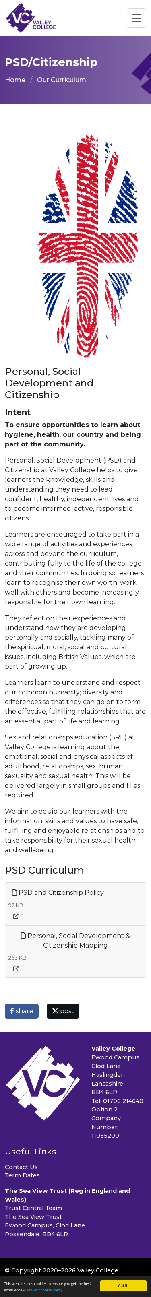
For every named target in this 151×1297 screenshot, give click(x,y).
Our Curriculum (61, 80)
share (21, 1011)
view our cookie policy (43, 1290)
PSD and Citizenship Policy (58, 892)
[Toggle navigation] (136, 18)
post (63, 1011)
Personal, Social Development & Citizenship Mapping (75, 940)
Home (15, 80)
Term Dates (22, 1175)
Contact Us (21, 1167)
